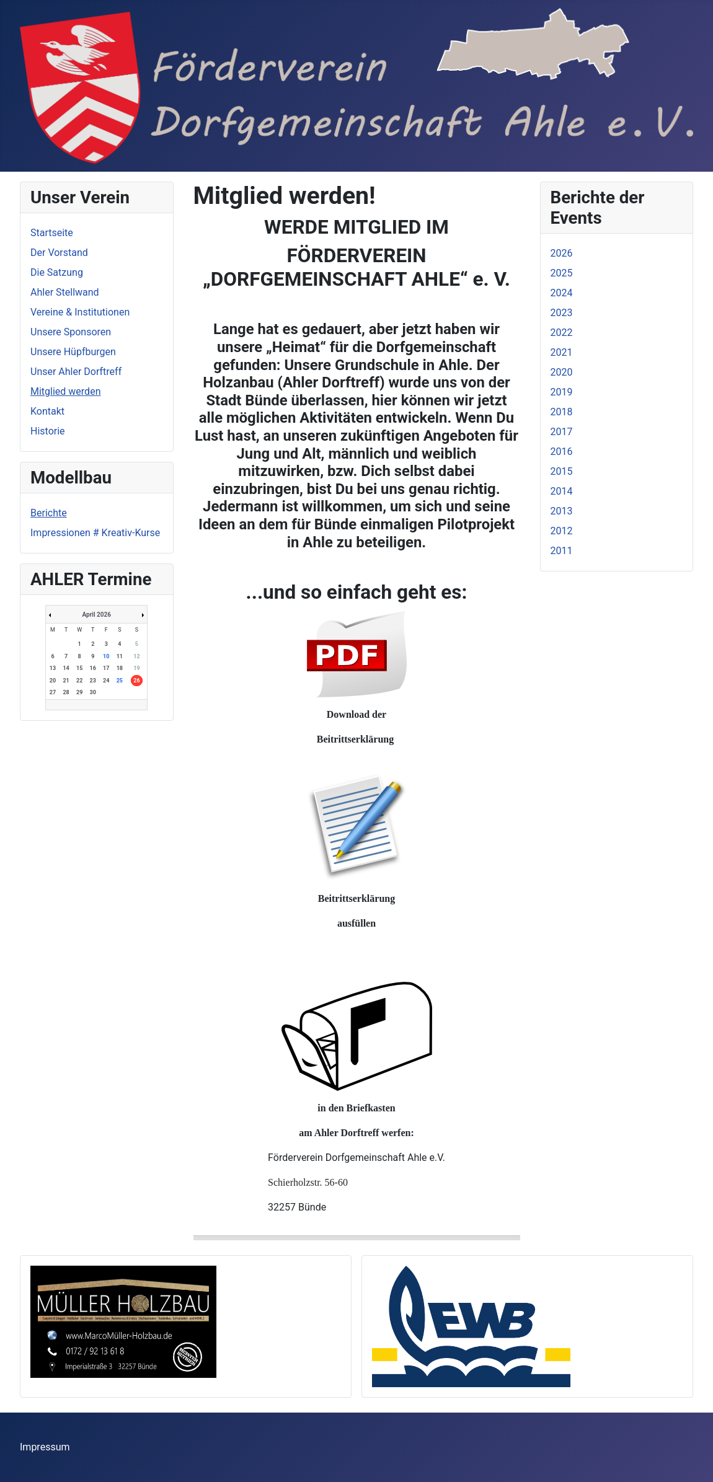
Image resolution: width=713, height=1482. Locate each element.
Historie (47, 431)
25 (120, 680)
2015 (562, 471)
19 (136, 668)
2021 (562, 352)
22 (79, 680)
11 (120, 656)
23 (93, 680)
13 (53, 668)
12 (136, 656)
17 (106, 668)
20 (53, 680)
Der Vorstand (59, 252)
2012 (562, 531)
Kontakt (47, 411)
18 (120, 668)
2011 (562, 551)
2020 (562, 372)
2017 (562, 432)
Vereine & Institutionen (80, 312)
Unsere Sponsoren (70, 332)
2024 (562, 293)
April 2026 (96, 614)
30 (93, 692)
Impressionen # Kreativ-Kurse (95, 533)
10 (106, 656)
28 (66, 692)
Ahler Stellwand (64, 292)
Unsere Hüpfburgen (73, 352)
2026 (562, 253)
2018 (562, 412)
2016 (562, 451)
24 (106, 680)
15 (79, 668)
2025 (562, 273)
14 (66, 668)
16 (93, 668)
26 (136, 680)
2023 (562, 313)
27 (53, 692)
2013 (562, 511)
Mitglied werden (65, 391)
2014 (562, 491)
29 (79, 692)
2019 (562, 392)
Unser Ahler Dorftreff (76, 371)
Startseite (51, 233)
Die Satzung (56, 272)
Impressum (45, 1447)
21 (66, 680)
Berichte (48, 513)
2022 (562, 332)
